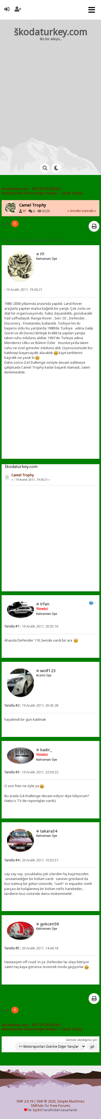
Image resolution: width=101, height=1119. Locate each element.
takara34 (48, 831)
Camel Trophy (22, 475)
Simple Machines (71, 1101)
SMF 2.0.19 (24, 1101)
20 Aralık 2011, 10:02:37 (31, 860)
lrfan (44, 603)
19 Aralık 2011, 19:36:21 (23, 289)
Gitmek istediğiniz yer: (82, 1040)
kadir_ (46, 749)
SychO (38, 1110)
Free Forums (60, 1105)
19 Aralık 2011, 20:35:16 (31, 626)
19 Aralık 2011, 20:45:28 (31, 705)
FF (24, 211)
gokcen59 (49, 923)
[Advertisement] (50, 97)
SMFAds (37, 1105)
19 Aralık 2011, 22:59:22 (31, 772)
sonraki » (89, 210)
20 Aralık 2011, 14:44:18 (31, 948)
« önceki (74, 210)
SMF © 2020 (46, 1101)
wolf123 (48, 670)
